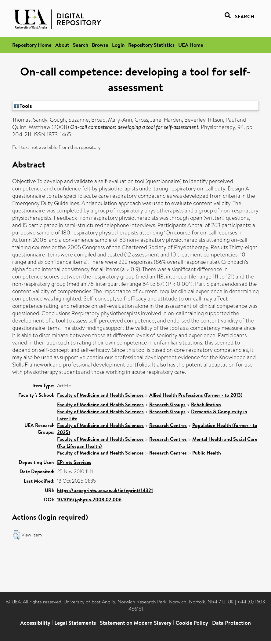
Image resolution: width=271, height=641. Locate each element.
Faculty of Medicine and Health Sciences (100, 395)
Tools (23, 106)
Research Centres (168, 425)
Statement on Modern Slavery (136, 623)
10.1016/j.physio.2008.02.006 (89, 499)
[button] (16, 535)
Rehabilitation (206, 404)
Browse (100, 44)
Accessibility (35, 623)
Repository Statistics (151, 44)
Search (80, 44)
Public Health (206, 452)
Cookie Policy (191, 623)
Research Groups (167, 404)
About (62, 44)
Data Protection (231, 623)
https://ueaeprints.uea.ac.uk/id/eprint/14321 (105, 490)
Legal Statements (75, 623)
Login (118, 44)
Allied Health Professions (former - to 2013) (195, 395)
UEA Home (190, 44)
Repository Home (32, 44)
